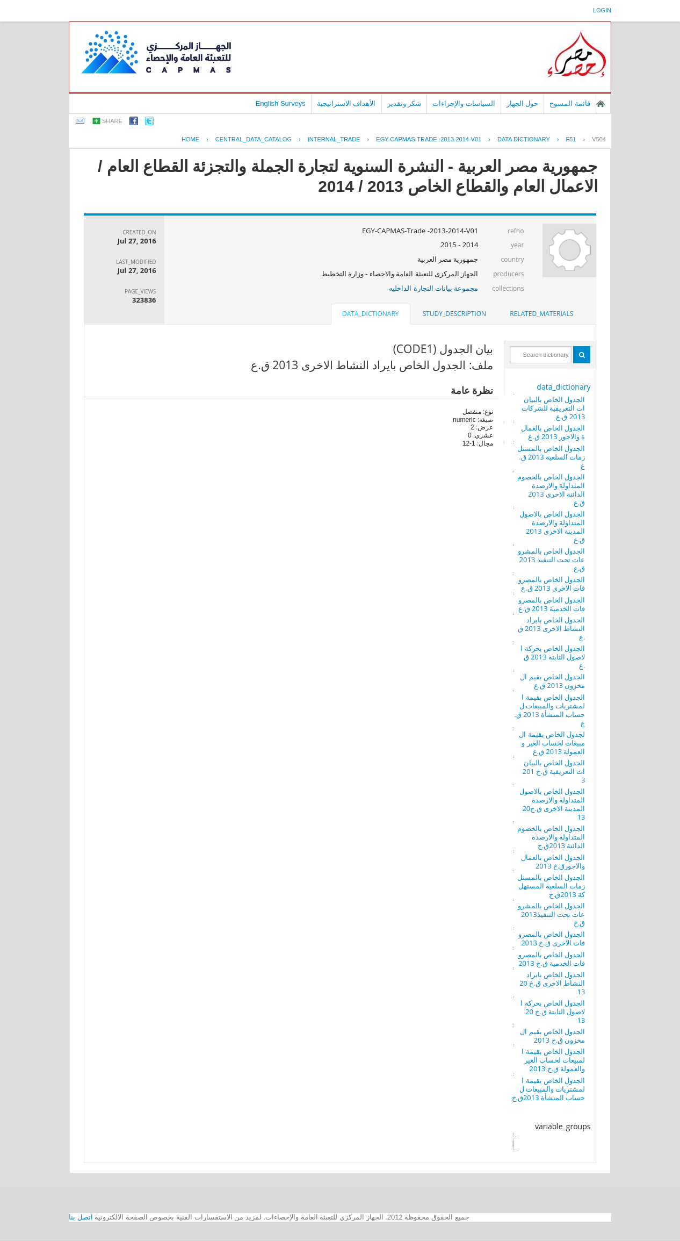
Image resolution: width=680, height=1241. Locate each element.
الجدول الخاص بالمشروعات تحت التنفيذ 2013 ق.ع (551, 559)
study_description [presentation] (454, 313)
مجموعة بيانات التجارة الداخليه (433, 288)
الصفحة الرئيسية (600, 103)
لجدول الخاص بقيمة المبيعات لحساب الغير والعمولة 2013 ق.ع (552, 743)
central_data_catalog (253, 139)
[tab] (541, 314)
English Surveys (281, 103)
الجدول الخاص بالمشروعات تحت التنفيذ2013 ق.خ (551, 914)
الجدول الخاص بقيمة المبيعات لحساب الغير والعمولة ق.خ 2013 (553, 1060)
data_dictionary (563, 387)
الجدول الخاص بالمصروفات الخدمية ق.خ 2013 (551, 958)
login (602, 10)
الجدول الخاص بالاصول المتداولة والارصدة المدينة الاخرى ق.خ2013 (552, 804)
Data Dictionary (523, 139)
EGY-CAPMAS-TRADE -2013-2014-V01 (428, 139)
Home (190, 139)
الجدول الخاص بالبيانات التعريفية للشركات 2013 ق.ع (553, 408)
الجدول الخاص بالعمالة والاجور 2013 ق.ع (553, 432)
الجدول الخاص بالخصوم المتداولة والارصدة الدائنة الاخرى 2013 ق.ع (551, 489)
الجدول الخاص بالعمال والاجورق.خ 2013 (553, 861)
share (112, 121)
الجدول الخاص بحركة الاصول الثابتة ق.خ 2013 (552, 1011)
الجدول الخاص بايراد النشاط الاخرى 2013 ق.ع (551, 628)
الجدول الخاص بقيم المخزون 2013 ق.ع (552, 681)
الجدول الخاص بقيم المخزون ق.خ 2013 (552, 1035)
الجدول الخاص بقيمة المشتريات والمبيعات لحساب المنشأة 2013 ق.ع (549, 710)
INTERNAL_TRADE (334, 139)
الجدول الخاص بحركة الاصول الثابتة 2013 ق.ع (552, 657)
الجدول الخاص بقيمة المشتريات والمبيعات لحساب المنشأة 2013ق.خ (548, 1089)
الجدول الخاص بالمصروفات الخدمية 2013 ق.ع (551, 604)
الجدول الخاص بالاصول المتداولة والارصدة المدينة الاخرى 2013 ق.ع (552, 527)
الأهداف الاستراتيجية (346, 103)
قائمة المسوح (569, 103)
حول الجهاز (523, 103)
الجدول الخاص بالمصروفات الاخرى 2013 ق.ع (551, 583)
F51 (571, 139)
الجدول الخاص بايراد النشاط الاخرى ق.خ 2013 (552, 983)
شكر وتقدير (404, 103)
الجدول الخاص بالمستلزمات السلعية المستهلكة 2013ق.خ (551, 886)
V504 (599, 139)
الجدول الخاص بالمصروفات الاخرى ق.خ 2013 (551, 938)
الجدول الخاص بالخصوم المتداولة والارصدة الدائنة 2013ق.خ (551, 837)
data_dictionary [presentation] (370, 313)
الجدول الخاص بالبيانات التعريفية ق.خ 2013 (554, 771)
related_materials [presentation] (541, 313)
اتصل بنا (81, 1217)
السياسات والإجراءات (463, 103)
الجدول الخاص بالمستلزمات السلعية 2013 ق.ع (551, 457)
